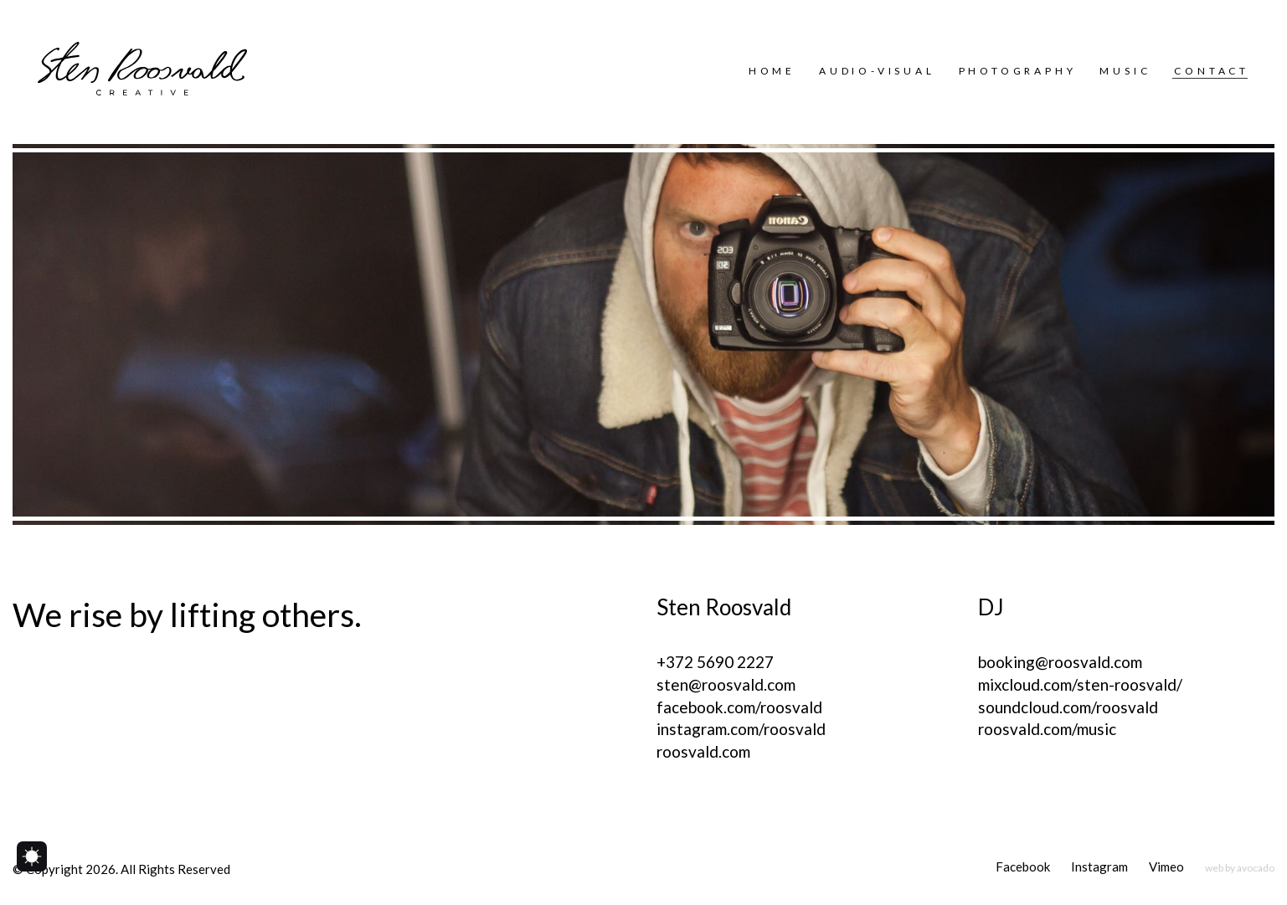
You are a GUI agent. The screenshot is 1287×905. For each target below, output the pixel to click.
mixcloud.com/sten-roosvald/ (1080, 684)
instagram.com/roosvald (741, 728)
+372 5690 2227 (715, 661)
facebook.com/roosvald (739, 707)
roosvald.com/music (1047, 728)
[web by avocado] (1239, 867)
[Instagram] (1099, 867)
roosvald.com (703, 751)
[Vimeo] (1166, 867)
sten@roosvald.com (725, 684)
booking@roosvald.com (1060, 661)
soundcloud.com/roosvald (1068, 707)
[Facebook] (1023, 867)
